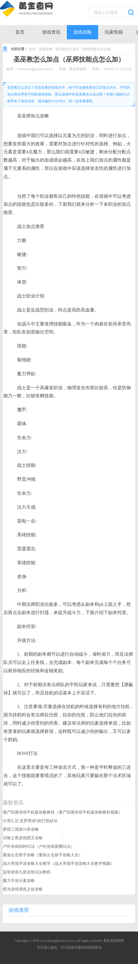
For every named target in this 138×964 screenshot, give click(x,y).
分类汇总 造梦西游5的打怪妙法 (30, 821)
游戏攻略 (82, 32)
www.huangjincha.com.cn (35, 69)
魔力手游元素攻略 (19, 881)
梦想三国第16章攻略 (21, 829)
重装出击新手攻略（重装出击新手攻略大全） (43, 855)
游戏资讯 (51, 32)
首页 (19, 32)
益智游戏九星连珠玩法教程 (27, 872)
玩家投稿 (114, 32)
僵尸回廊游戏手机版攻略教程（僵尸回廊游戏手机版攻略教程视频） (62, 812)
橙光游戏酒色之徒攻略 (23, 889)
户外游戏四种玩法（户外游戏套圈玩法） (39, 846)
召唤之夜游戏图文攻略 (23, 838)
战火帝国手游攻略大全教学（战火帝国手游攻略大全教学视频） (58, 863)
